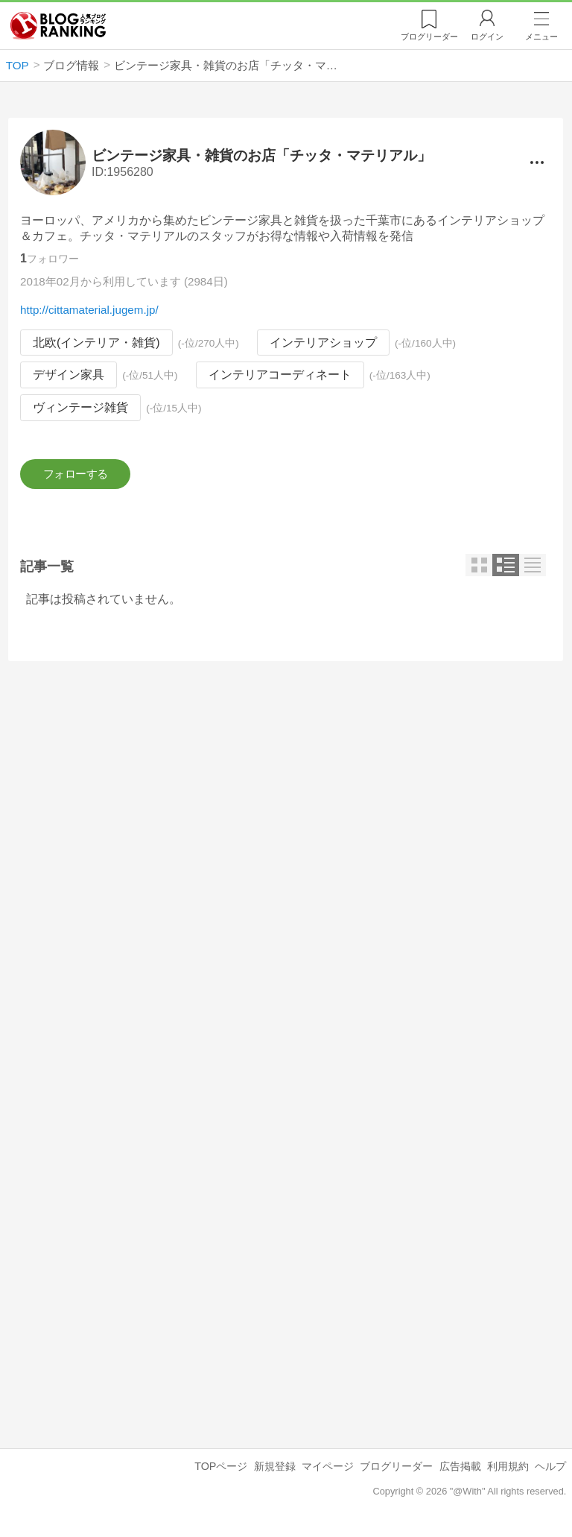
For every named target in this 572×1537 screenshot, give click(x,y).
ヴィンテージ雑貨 (80, 407)
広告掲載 (460, 1471)
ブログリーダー (396, 1471)
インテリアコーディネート (280, 375)
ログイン (487, 36)
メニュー (541, 36)
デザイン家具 (68, 375)
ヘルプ (550, 1471)
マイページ (328, 1471)
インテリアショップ (323, 342)
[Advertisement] (285, 805)
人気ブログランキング (58, 25)
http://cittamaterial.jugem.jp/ (89, 309)
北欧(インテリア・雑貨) (96, 342)
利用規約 (508, 1471)
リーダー (429, 36)
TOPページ (220, 1471)
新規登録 (275, 1471)
